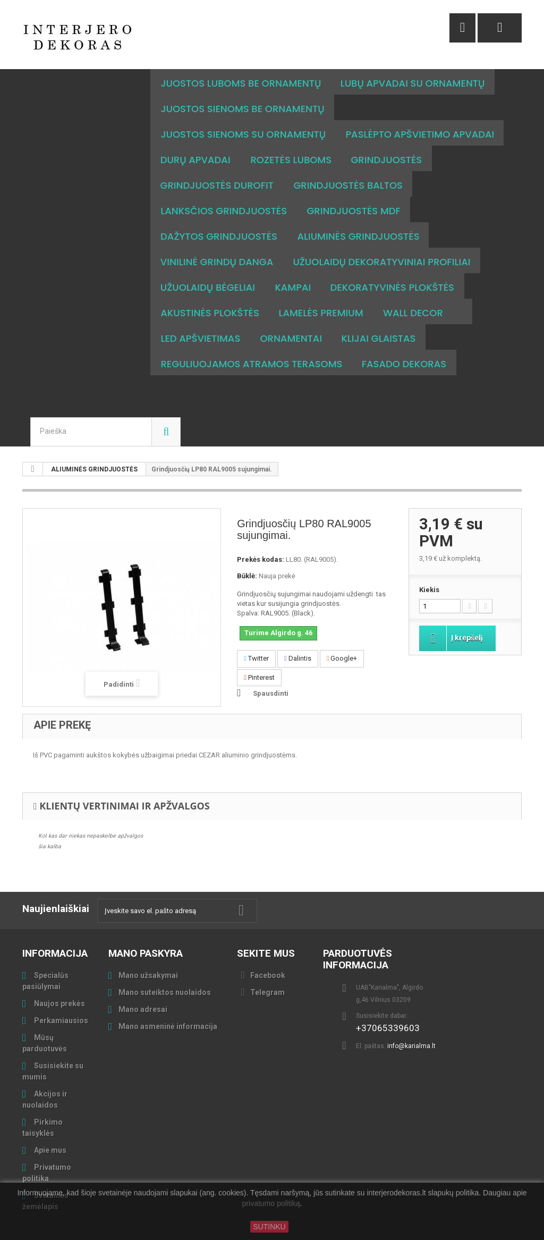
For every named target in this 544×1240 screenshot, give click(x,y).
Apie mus (49, 1124)
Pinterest (259, 652)
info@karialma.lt (411, 1020)
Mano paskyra (145, 928)
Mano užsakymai (148, 950)
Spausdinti (270, 668)
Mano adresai (142, 984)
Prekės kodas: (260, 534)
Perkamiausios (60, 995)
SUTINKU (269, 1226)
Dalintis (297, 633)
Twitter (256, 633)
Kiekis (429, 564)
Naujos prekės (58, 978)
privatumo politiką (271, 1204)
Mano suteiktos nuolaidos (164, 967)
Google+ (342, 633)
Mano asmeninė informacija (167, 1001)
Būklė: (247, 550)
